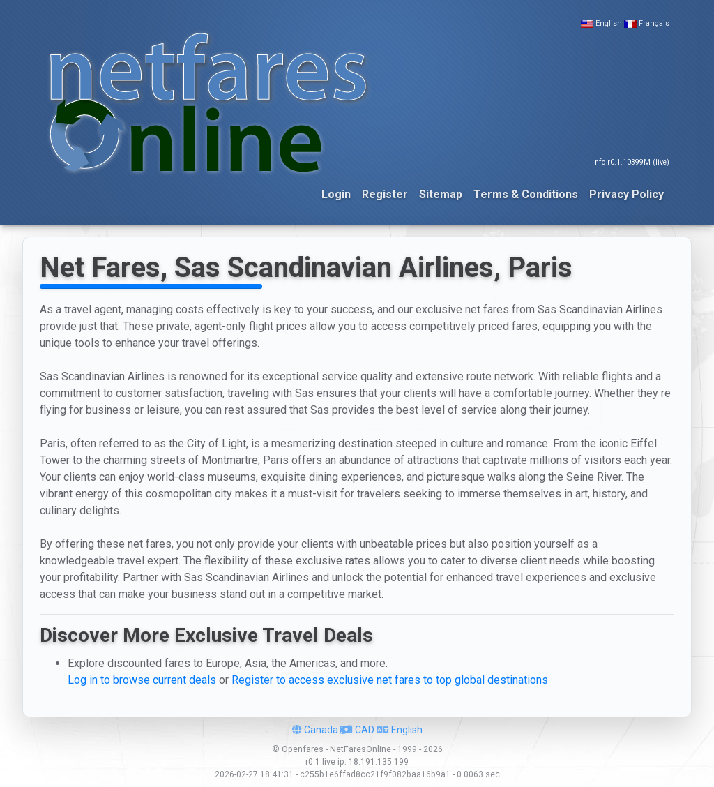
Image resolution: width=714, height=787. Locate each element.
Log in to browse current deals (142, 680)
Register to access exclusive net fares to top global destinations (389, 680)
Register (385, 194)
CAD (357, 729)
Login (336, 194)
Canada (315, 729)
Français (654, 23)
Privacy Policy (626, 194)
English (608, 23)
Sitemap (440, 194)
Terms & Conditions (525, 194)
